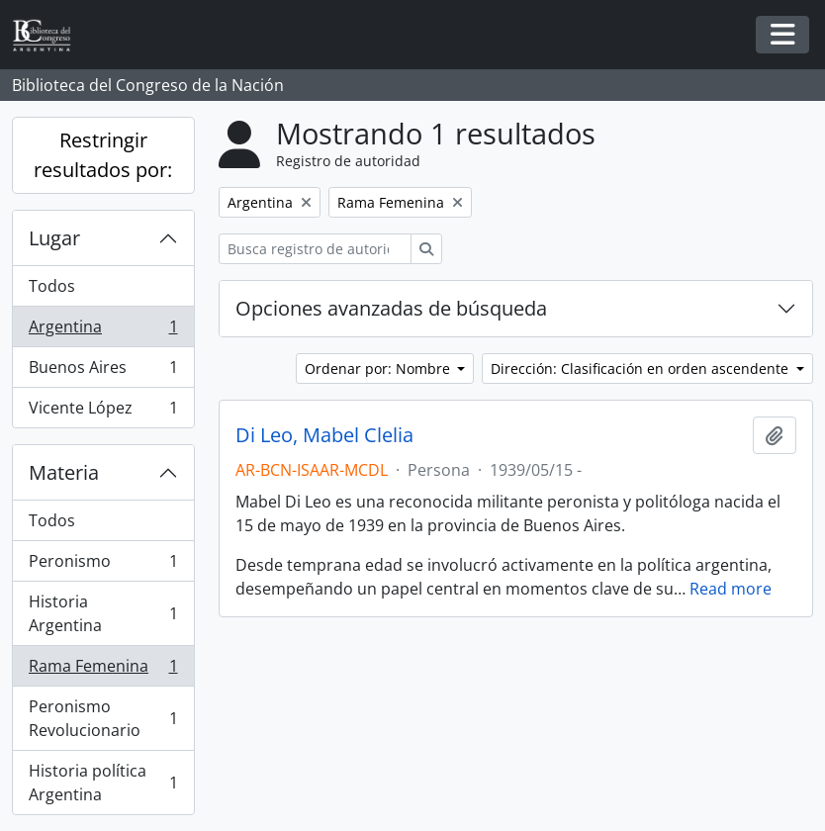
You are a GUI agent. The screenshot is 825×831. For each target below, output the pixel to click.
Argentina (103, 331)
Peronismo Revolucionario (103, 718)
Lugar (54, 238)
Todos (52, 286)
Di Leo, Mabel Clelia (324, 435)
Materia (64, 472)
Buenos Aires (103, 371)
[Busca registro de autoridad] (315, 248)
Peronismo (103, 565)
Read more (730, 589)
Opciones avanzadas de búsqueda (391, 308)
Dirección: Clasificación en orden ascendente (641, 368)
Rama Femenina (103, 670)
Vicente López (103, 411)
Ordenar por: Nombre (379, 368)
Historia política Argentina (103, 782)
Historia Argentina (103, 613)
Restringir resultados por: (103, 155)
